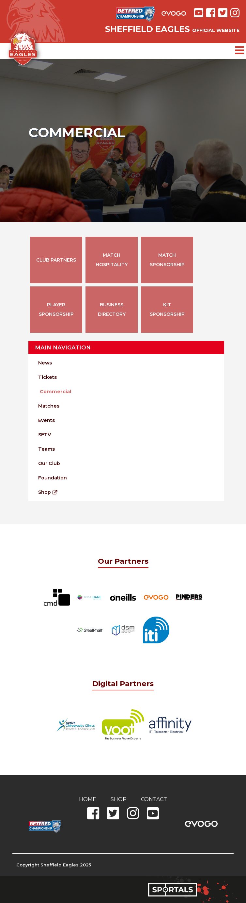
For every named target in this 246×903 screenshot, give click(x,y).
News (45, 363)
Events (46, 420)
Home (87, 799)
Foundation (52, 478)
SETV (44, 435)
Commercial (55, 392)
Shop (47, 492)
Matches (48, 406)
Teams (46, 449)
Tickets (47, 377)
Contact (154, 799)
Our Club (49, 463)
